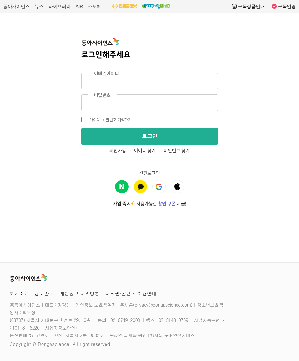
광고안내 (44, 293)
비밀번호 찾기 (177, 150)
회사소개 (19, 293)
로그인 (149, 136)
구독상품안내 (248, 6)
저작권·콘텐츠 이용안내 (131, 293)
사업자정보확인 (60, 328)
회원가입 (117, 150)
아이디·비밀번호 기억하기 (106, 119)
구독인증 (283, 6)
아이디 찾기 (145, 150)
